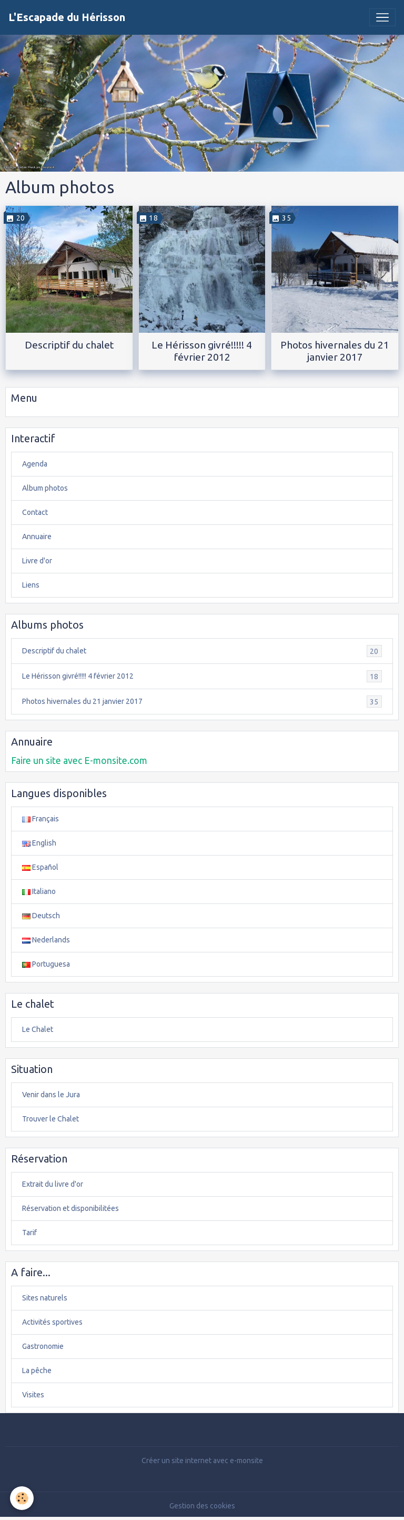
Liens (30, 585)
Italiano (39, 891)
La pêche (37, 1370)
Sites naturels (44, 1298)
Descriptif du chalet (69, 345)
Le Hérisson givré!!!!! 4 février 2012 (202, 351)
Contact (35, 512)
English (39, 843)
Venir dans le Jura (51, 1094)
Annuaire (37, 536)
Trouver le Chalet (50, 1119)
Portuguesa (46, 964)
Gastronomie (43, 1346)
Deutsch (41, 915)
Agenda (34, 464)
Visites (33, 1394)
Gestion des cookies (202, 1506)
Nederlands (46, 940)
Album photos (45, 488)
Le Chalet (37, 1029)
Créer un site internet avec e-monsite (202, 1460)
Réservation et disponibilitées (70, 1208)
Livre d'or (37, 561)
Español (40, 867)
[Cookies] (22, 1498)
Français (40, 818)
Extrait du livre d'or (52, 1184)
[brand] (66, 17)
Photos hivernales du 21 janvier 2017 (334, 351)
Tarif (29, 1232)
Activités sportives (52, 1322)
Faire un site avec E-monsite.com (79, 761)
